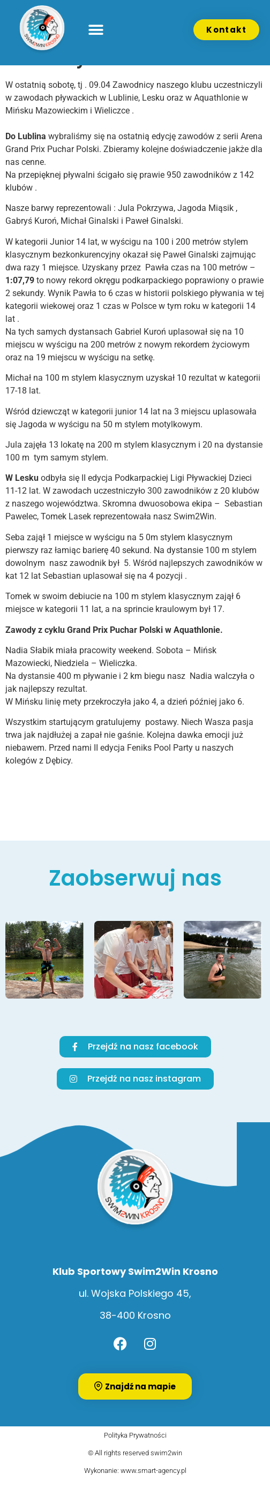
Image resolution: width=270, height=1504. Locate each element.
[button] (96, 30)
